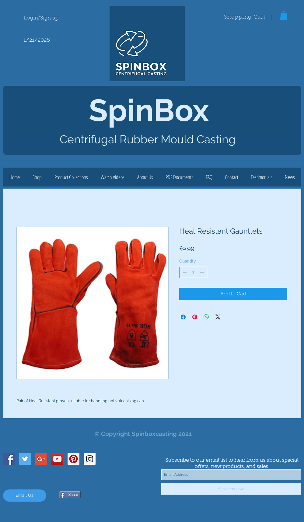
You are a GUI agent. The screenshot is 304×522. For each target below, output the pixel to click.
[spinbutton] (193, 272)
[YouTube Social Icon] (57, 459)
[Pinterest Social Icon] (73, 459)
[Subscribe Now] (231, 489)
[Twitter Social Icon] (25, 459)
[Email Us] (24, 495)
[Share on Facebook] (183, 317)
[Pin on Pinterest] (194, 317)
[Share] (70, 494)
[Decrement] (184, 272)
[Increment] (202, 272)
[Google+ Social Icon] (41, 459)
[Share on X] (218, 317)
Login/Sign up (41, 18)
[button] (284, 15)
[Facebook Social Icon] (9, 459)
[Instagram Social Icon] (90, 459)
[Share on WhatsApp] (206, 317)
